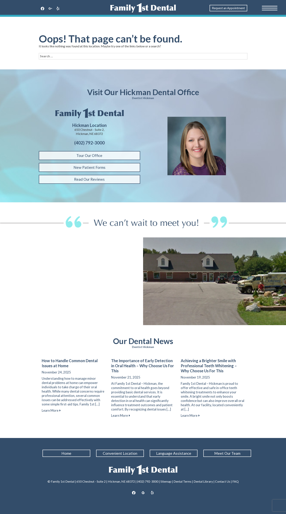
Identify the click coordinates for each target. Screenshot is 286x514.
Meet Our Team (227, 453)
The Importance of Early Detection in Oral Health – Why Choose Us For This (142, 365)
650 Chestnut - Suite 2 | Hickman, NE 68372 (105, 481)
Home (67, 453)
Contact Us (222, 481)
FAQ (235, 481)
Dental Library (203, 481)
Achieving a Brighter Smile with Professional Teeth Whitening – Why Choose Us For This (209, 365)
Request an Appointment (228, 8)
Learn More (50, 410)
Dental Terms (182, 481)
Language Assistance (173, 453)
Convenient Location (120, 453)
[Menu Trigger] (269, 8)
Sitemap (165, 481)
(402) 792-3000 (147, 481)
